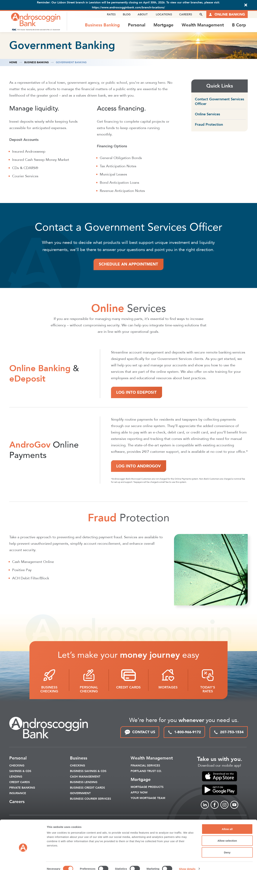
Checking (16, 766)
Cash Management (85, 777)
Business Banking (102, 25)
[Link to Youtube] (234, 805)
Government (80, 794)
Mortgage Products (147, 787)
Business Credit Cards (87, 788)
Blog (126, 14)
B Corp (239, 25)
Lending (15, 777)
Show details (187, 862)
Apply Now (139, 793)
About (143, 14)
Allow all (227, 823)
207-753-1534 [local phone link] (229, 732)
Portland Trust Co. (146, 772)
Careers (185, 14)
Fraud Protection (209, 124)
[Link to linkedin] (205, 805)
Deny (227, 846)
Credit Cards (19, 783)
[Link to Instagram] (224, 805)
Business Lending (83, 783)
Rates (111, 14)
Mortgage (163, 25)
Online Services (207, 114)
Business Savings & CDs (88, 772)
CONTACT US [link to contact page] (139, 732)
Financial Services (145, 766)
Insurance (17, 794)
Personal (136, 25)
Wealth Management (203, 25)
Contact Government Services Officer (219, 102)
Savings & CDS (20, 772)
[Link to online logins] (227, 14)
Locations (164, 14)
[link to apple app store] (219, 776)
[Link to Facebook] (215, 805)
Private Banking (22, 788)
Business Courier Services (90, 799)
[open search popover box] (201, 14)
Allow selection (227, 834)
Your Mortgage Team (148, 799)
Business (78, 759)
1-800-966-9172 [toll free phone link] (184, 732)
